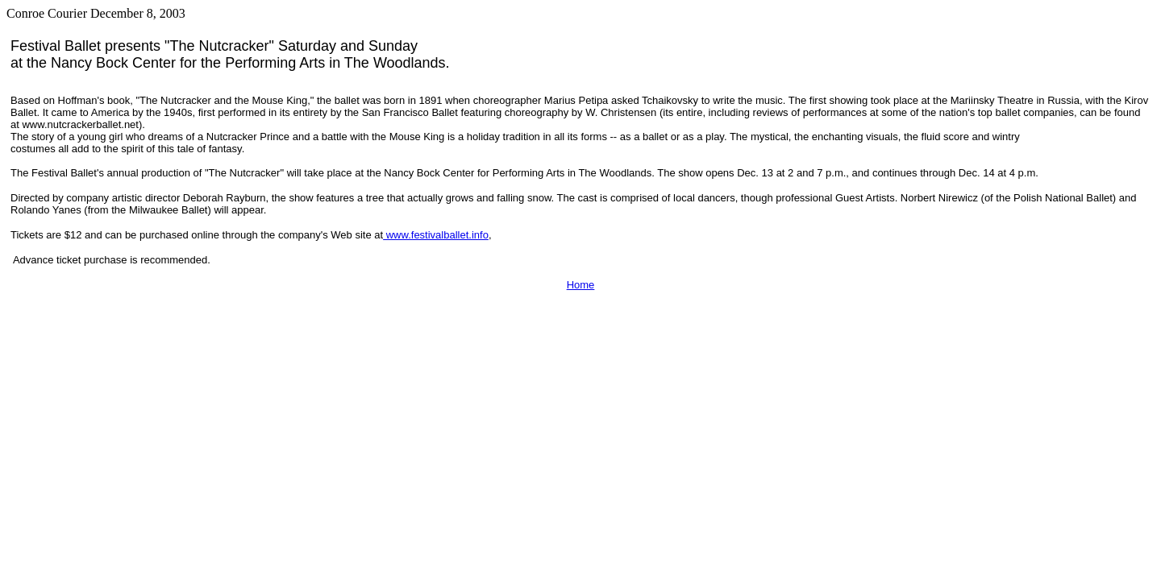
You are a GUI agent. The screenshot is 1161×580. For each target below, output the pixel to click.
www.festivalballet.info (436, 235)
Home (581, 285)
